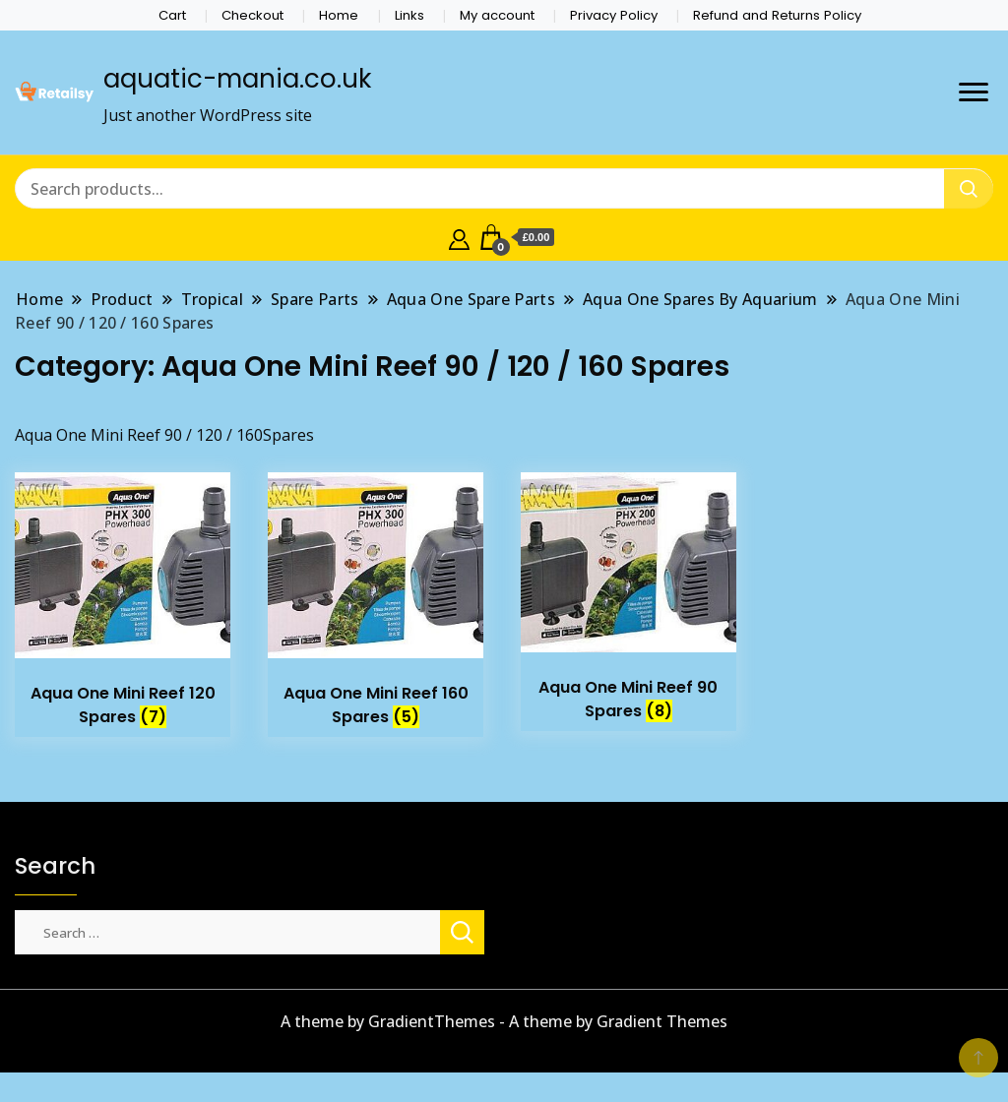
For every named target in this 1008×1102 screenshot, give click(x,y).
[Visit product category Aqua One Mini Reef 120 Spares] (122, 604)
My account (497, 15)
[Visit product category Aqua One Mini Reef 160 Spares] (375, 604)
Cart (172, 15)
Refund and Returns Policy (777, 15)
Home (338, 15)
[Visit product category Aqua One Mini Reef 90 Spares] (628, 601)
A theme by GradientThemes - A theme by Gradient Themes (504, 1021)
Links (409, 15)
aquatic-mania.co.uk (237, 78)
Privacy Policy (614, 15)
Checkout (252, 15)
